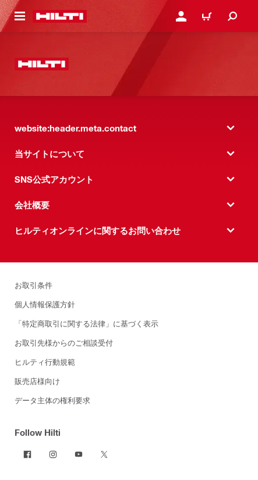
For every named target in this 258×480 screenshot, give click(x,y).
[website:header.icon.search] (232, 16)
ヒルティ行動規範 (45, 361)
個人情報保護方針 (45, 304)
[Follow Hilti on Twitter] (104, 454)
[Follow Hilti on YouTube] (78, 454)
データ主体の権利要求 (52, 400)
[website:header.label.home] (60, 16)
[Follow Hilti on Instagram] (53, 454)
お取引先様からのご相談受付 (64, 342)
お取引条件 (33, 284)
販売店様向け (37, 380)
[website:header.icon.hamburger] (20, 16)
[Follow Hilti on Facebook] (27, 454)
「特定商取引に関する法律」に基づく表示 (86, 323)
